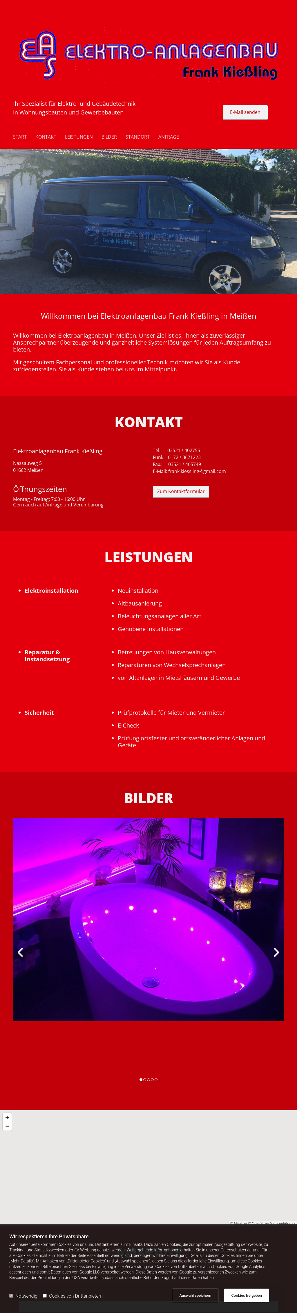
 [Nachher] (275, 952)
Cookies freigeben (246, 1295)
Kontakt (45, 137)
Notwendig (23, 1296)
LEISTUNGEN (79, 137)
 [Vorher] (22, 952)
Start (20, 137)
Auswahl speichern (195, 1295)
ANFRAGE (168, 137)
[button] (245, 112)
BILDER (109, 137)
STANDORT (138, 137)
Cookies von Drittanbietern (73, 1296)
